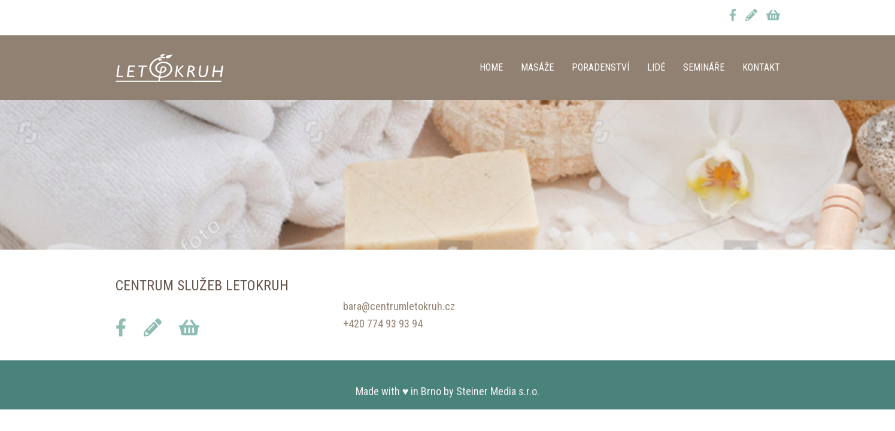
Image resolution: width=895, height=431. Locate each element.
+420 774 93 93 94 (383, 323)
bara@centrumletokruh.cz (399, 306)
